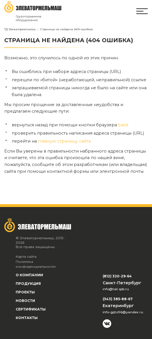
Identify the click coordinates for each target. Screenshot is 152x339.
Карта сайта (26, 256)
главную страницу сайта (64, 141)
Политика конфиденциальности (36, 264)
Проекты (25, 292)
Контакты (27, 318)
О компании (29, 275)
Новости (25, 301)
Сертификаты (31, 309)
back (123, 124)
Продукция (28, 283)
